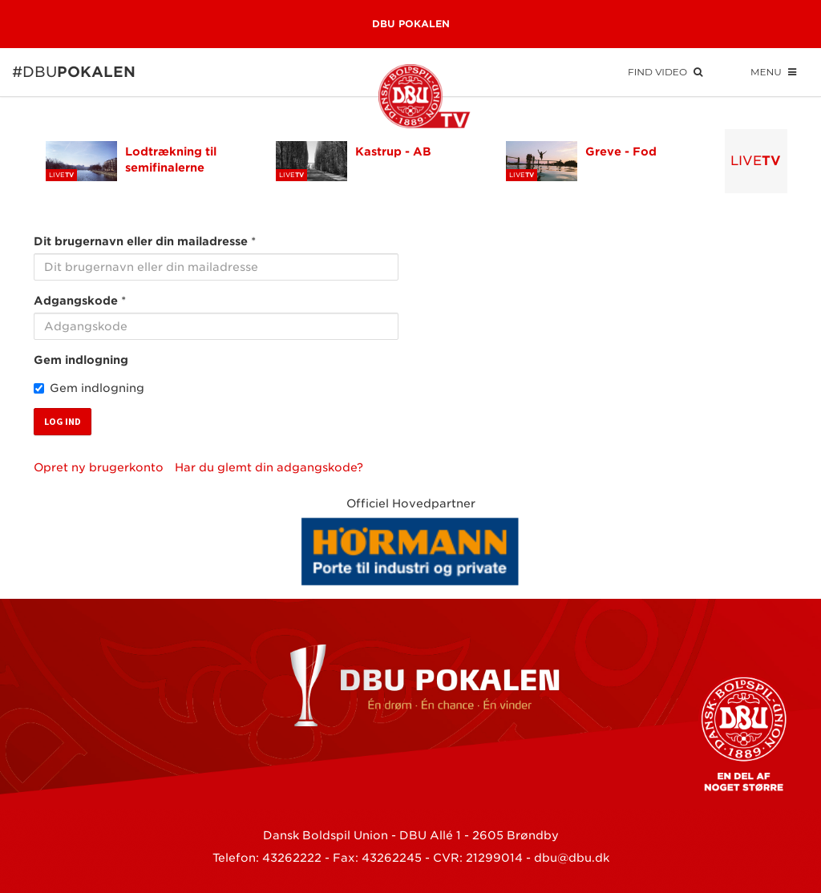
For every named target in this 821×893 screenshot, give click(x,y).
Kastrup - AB (393, 151)
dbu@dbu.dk (571, 857)
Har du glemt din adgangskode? (269, 467)
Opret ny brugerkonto (99, 467)
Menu (773, 72)
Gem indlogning (81, 360)
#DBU (33, 71)
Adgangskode (76, 300)
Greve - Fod (621, 151)
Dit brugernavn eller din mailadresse (141, 241)
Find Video (665, 72)
